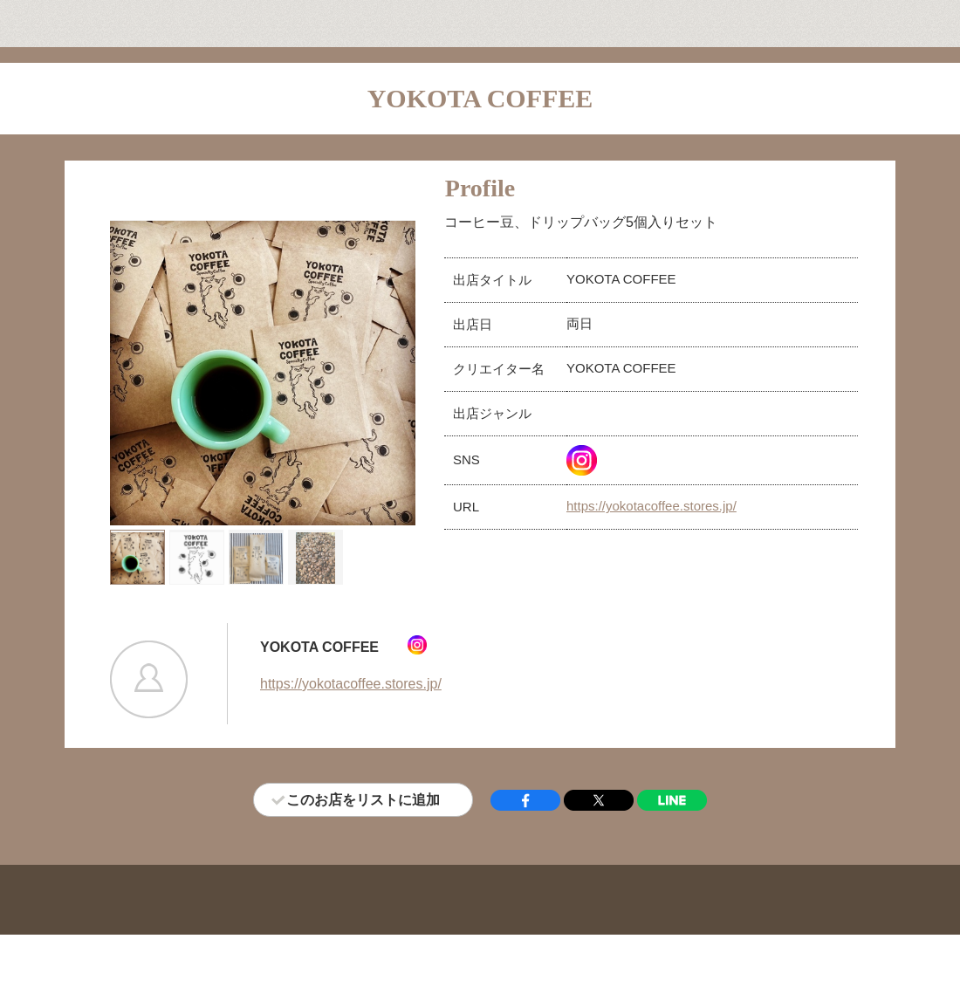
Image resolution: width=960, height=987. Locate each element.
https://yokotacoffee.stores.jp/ (651, 505)
